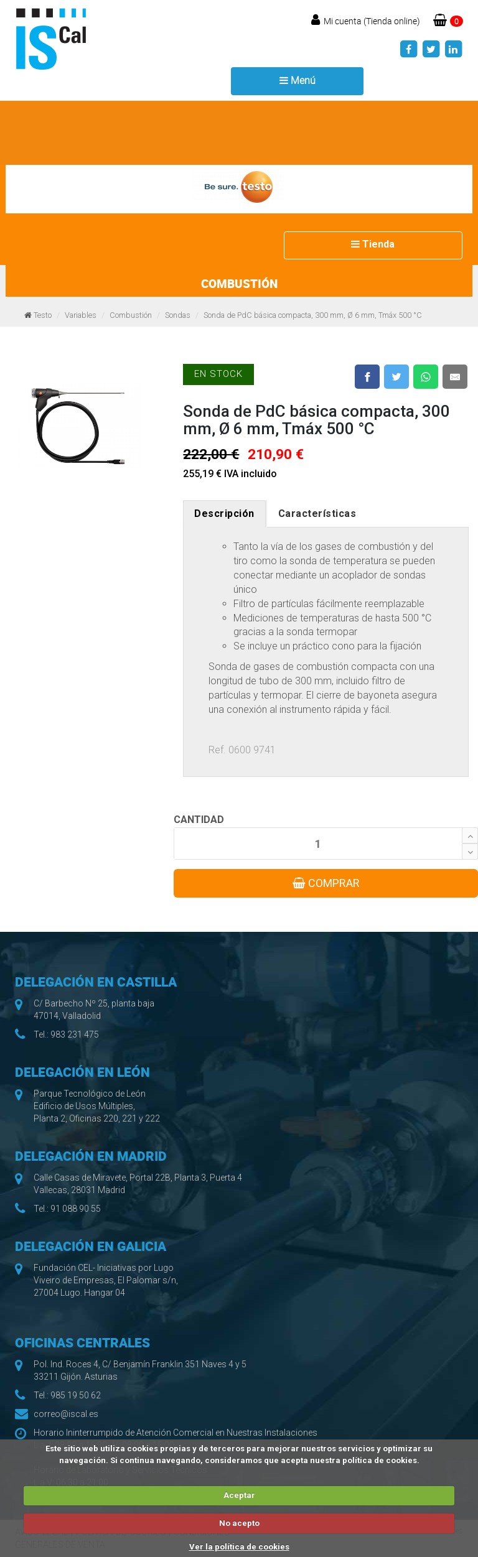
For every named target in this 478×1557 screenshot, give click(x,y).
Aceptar (239, 1495)
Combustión (131, 315)
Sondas (177, 315)
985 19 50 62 (75, 1395)
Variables (80, 315)
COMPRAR (326, 883)
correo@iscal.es (66, 1414)
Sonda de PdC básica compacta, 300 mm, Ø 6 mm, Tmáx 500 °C (313, 315)
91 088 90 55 (75, 1209)
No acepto (239, 1523)
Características (317, 513)
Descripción (224, 513)
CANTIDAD (199, 819)
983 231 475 (74, 1034)
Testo (43, 315)
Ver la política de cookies (239, 1546)
